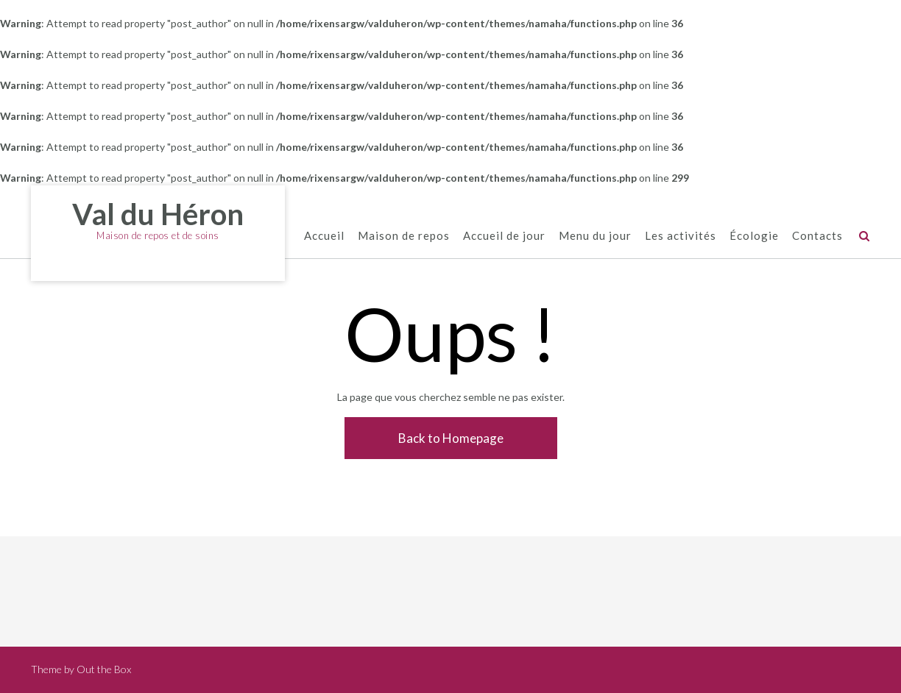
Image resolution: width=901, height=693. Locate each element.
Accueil (324, 236)
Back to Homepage (451, 438)
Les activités (680, 236)
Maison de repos (404, 236)
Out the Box (104, 669)
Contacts (817, 236)
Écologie (754, 236)
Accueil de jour (504, 236)
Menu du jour (595, 236)
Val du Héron (158, 214)
